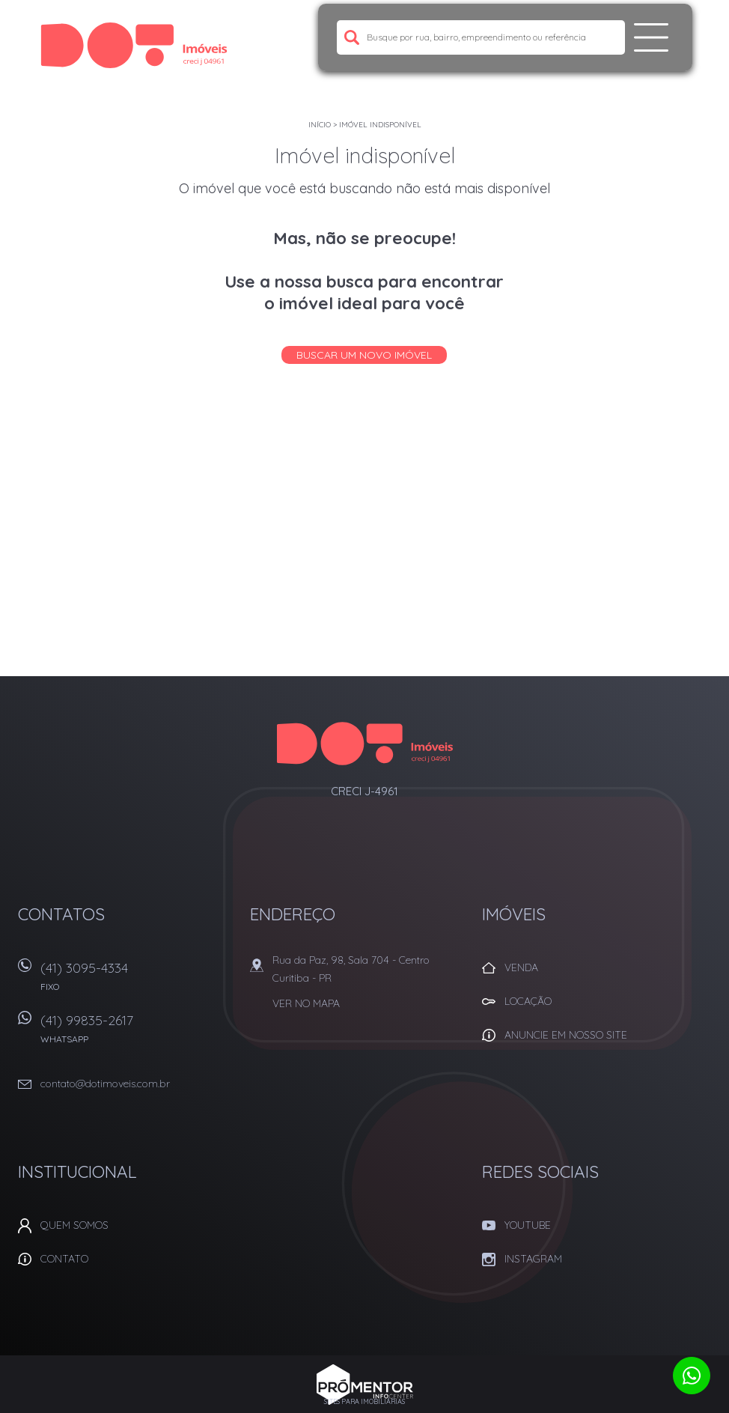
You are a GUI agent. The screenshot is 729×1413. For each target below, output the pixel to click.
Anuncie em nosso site (565, 1035)
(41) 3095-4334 (135, 981)
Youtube (527, 1225)
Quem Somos (74, 1225)
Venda (521, 967)
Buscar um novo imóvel (364, 355)
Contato (64, 1258)
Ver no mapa (306, 1003)
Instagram (533, 1258)
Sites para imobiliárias (364, 1401)
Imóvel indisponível (380, 125)
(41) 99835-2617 (135, 1034)
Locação (528, 1001)
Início (319, 125)
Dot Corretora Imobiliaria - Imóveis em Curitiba (365, 743)
